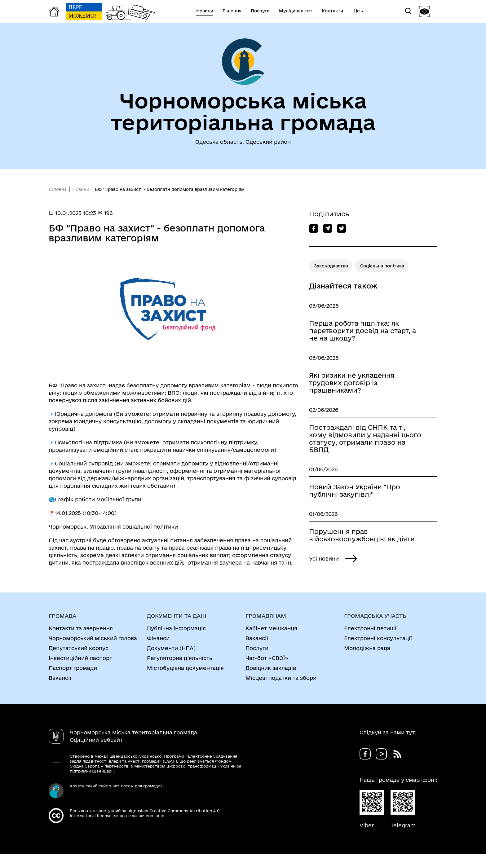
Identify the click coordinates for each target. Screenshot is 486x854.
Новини (80, 189)
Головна (58, 189)
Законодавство (331, 265)
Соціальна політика (382, 265)
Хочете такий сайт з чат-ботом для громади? (116, 786)
